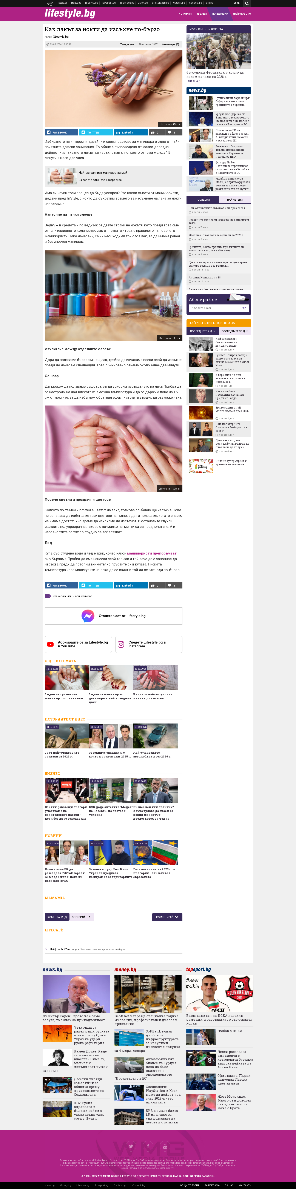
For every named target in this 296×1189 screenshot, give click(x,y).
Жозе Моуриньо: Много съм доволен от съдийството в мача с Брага (234, 1102)
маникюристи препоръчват (152, 553)
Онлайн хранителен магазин (160, 3)
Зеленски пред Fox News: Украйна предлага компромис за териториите (111, 873)
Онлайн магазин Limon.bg (143, 3)
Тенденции (127, 44)
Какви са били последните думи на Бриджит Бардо (230, 394)
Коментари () (170, 44)
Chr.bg (209, 3)
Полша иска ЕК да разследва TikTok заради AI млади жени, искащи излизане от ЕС (65, 875)
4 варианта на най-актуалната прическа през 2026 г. (230, 378)
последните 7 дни (202, 331)
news (200, 91)
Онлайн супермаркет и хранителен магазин (231, 462)
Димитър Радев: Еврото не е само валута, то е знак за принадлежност (74, 1018)
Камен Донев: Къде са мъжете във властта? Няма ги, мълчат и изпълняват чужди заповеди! (75, 1060)
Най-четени (235, 199)
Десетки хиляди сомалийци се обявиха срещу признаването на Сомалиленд (89, 1086)
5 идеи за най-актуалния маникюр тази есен (153, 696)
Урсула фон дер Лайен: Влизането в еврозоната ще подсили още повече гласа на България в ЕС (232, 119)
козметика (59, 596)
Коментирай (165, 917)
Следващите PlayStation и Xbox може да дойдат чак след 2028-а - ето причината (163, 1094)
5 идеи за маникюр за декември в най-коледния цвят (110, 698)
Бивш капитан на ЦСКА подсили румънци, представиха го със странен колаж (219, 1019)
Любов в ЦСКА (229, 1031)
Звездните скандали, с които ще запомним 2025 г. (110, 754)
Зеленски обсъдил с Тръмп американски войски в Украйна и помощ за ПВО (230, 151)
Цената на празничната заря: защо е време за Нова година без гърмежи (218, 263)
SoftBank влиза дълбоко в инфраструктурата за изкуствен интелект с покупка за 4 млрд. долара (147, 1040)
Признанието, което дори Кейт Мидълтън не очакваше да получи (232, 443)
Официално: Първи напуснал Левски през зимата (234, 1079)
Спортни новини (108, 3)
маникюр (86, 596)
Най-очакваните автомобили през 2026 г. (152, 754)
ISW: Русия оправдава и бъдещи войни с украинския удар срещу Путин (89, 1110)
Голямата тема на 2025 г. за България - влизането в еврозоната (154, 873)
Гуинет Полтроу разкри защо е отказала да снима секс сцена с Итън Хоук (232, 360)
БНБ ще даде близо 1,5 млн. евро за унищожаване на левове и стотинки (162, 1116)
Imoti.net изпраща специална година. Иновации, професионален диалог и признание (146, 1020)
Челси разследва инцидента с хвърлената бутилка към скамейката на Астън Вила (235, 1059)
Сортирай (81, 917)
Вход (237, 3)
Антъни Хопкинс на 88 (205, 277)
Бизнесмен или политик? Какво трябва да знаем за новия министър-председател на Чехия (153, 812)
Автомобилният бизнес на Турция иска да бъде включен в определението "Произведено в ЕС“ (145, 1068)
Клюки (92, 3)
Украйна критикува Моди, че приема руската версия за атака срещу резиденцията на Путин (233, 183)
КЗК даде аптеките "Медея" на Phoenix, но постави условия (111, 811)
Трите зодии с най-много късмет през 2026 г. (232, 411)
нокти (76, 596)
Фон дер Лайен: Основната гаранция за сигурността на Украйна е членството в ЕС (232, 167)
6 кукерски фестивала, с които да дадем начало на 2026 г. (215, 74)
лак (69, 596)
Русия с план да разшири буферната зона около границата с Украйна (233, 101)
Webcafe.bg (179, 3)
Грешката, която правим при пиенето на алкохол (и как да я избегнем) (217, 248)
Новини (63, 3)
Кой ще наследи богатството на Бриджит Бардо (226, 342)
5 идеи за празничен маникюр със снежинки (64, 696)
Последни (203, 199)
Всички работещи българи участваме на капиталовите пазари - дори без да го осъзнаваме (66, 812)
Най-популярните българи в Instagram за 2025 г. (231, 427)
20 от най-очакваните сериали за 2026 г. (62, 754)
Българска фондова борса (127, 3)
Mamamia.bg (196, 3)
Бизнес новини (76, 3)
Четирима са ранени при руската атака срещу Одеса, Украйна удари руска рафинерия (91, 1035)
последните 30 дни (235, 331)
